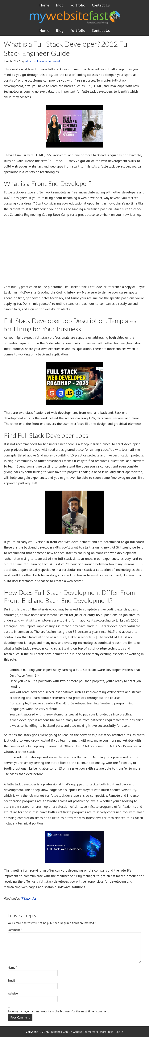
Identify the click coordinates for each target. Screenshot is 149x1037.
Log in (119, 1032)
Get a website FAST (81, 19)
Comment (15, 930)
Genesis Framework (85, 1032)
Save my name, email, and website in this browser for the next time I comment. (58, 1011)
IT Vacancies (28, 898)
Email (12, 980)
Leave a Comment (48, 61)
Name (12, 967)
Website (13, 993)
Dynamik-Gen (59, 1032)
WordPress (106, 1032)
